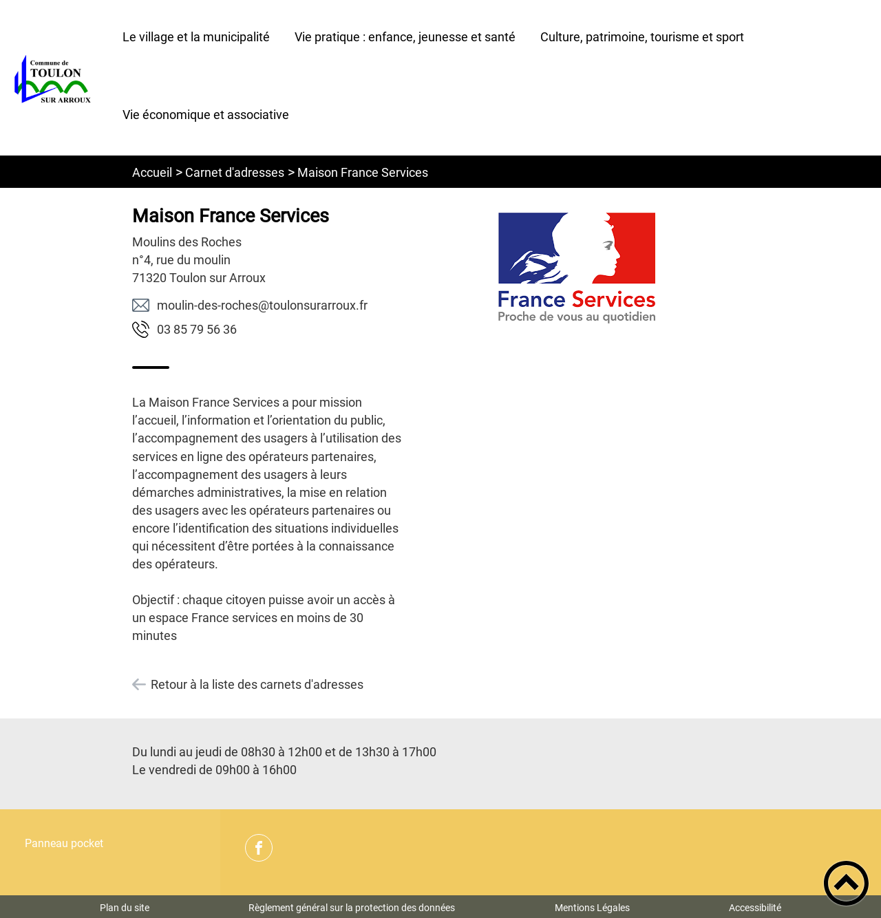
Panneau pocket (64, 843)
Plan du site (124, 907)
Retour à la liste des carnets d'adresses (257, 684)
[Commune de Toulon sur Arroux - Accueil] (55, 77)
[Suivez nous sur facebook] (259, 848)
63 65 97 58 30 (197, 329)
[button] (846, 883)
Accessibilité (755, 907)
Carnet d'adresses (234, 172)
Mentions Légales (592, 907)
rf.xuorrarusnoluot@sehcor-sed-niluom (262, 305)
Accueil (152, 172)
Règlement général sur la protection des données (351, 907)
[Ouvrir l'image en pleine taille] (577, 267)
